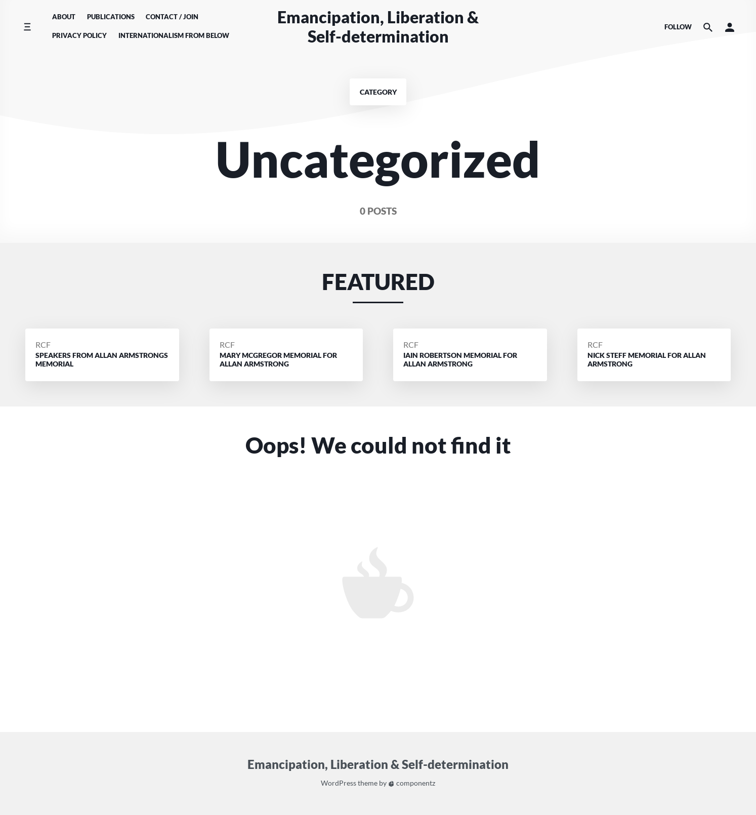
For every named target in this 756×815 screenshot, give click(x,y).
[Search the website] (708, 27)
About (63, 17)
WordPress (338, 783)
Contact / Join (172, 17)
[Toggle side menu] (27, 27)
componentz (411, 783)
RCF (43, 344)
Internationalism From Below (173, 35)
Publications (111, 17)
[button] (729, 27)
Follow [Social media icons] (678, 27)
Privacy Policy (79, 35)
